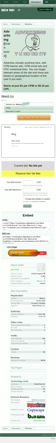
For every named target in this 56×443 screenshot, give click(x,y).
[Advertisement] (24, 15)
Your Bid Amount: (14, 182)
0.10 (40, 316)
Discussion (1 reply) (13, 111)
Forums (15, 2)
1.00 (39, 314)
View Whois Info (39, 420)
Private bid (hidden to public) (37, 199)
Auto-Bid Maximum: (12, 190)
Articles (29, 6)
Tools (25, 2)
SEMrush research (38, 400)
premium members (39, 201)
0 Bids (8, 108)
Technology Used (19, 381)
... (35, 6)
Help (53, 435)
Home (6, 2)
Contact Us (46, 435)
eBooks (20, 6)
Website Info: (17, 104)
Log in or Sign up (45, 9)
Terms (53, 438)
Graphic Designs (9, 6)
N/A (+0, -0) (41, 281)
